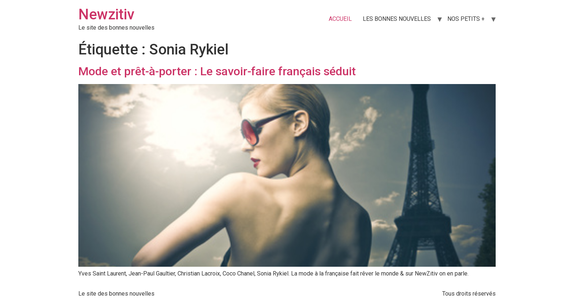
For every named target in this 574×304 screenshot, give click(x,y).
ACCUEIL (340, 18)
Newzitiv (106, 14)
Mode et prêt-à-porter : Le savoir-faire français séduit (217, 71)
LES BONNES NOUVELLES (397, 18)
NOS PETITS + (466, 18)
